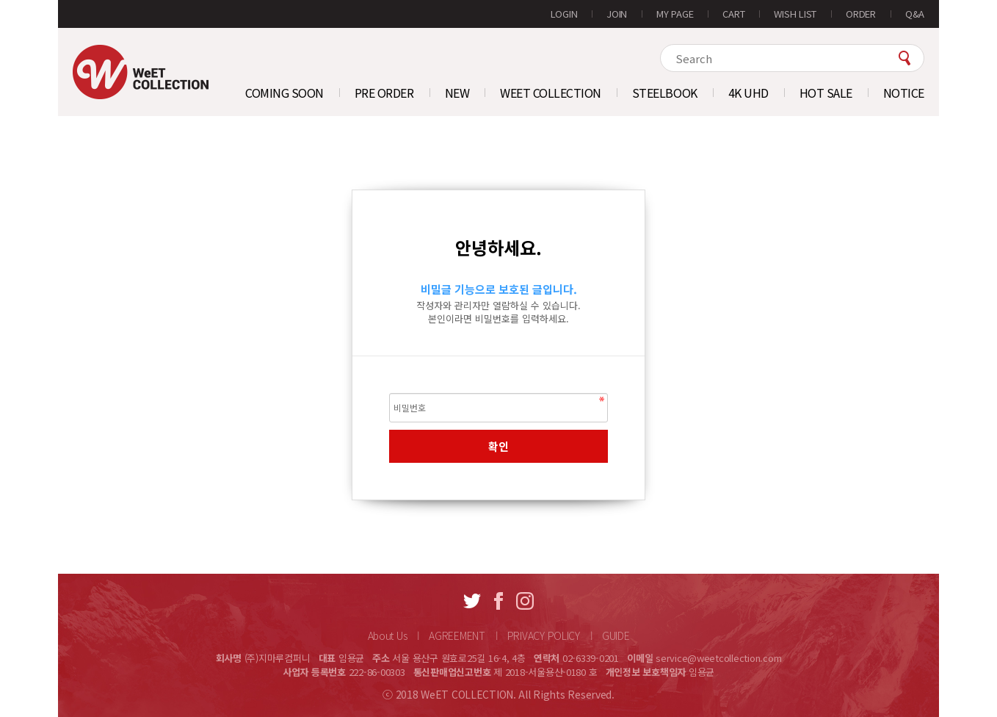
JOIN (616, 14)
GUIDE (616, 635)
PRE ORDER (384, 92)
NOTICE (903, 92)
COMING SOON (284, 92)
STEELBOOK (664, 92)
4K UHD (748, 92)
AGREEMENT (457, 635)
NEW (457, 92)
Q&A (914, 14)
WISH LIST (795, 14)
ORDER (861, 14)
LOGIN (564, 14)
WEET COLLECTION (550, 92)
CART (733, 14)
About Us (387, 635)
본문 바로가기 (58, 0)
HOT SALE (826, 92)
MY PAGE (674, 14)
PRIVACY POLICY (543, 635)
